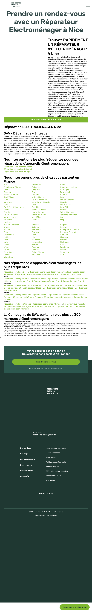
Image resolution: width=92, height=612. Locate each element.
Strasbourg (65, 252)
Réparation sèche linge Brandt (44, 279)
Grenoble (64, 235)
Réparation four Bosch (71, 274)
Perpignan (64, 247)
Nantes (35, 245)
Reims (6, 250)
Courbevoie (9, 235)
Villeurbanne (9, 257)
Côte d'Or (36, 190)
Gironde (35, 195)
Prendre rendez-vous (46, 362)
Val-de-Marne (10, 217)
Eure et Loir (65, 192)
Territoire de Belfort (68, 215)
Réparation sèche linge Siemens (46, 295)
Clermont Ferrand (68, 232)
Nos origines (25, 454)
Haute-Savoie (38, 212)
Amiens (35, 225)
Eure (34, 192)
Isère (62, 197)
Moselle (63, 202)
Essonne (7, 192)
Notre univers (51, 457)
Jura (6, 200)
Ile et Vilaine (9, 197)
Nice (62, 245)
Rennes (35, 250)
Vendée (35, 220)
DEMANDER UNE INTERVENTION (46, 120)
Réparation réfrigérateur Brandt (18, 281)
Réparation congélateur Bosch (47, 274)
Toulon (7, 254)
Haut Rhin (64, 207)
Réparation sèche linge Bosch (43, 272)
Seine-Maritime (67, 212)
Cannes (35, 232)
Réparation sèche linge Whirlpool (47, 304)
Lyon (6, 240)
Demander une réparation (74, 607)
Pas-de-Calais (66, 204)
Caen (6, 232)
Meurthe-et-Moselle (41, 202)
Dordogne (64, 190)
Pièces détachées (53, 453)
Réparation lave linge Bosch (16, 272)
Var (61, 217)
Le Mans (7, 237)
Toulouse (36, 254)
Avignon (35, 227)
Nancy (6, 245)
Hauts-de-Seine (39, 215)
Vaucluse (8, 220)
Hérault (63, 195)
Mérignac (64, 240)
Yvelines (7, 222)
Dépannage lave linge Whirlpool (18, 172)
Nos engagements (27, 459)
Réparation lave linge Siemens (17, 295)
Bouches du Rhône (12, 187)
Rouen (63, 250)
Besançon (64, 227)
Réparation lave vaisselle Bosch (71, 272)
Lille (33, 237)
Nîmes (6, 247)
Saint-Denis (9, 252)
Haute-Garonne (11, 195)
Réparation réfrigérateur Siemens (28, 297)
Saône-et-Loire (39, 210)
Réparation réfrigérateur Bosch (18, 274)
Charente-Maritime (68, 187)
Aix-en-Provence (11, 225)
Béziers (7, 229)
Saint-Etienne (38, 252)
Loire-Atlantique (39, 200)
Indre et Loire (38, 197)
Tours (62, 254)
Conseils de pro (26, 471)
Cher (6, 190)
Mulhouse (64, 242)
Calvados (36, 187)
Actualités (24, 476)
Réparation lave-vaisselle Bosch (18, 166)
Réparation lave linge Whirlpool (18, 304)
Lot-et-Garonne (67, 200)
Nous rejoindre (26, 465)
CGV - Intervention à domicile (57, 471)
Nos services (25, 448)
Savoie (7, 212)
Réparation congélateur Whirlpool (60, 306)
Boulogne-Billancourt (70, 229)
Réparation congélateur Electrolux (62, 288)
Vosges (63, 220)
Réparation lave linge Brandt (16, 279)
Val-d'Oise (36, 217)
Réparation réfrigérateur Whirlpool (28, 306)
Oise (34, 204)
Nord (6, 204)
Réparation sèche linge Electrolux (48, 285)
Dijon (34, 235)
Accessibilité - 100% (53, 476)
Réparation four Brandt (73, 281)
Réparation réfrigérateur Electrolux (30, 288)
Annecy (7, 227)
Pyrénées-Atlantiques (13, 207)
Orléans (35, 247)
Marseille (36, 240)
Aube (62, 185)
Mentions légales (52, 467)
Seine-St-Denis (11, 215)
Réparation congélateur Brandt (48, 281)
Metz (6, 242)
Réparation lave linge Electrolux (18, 285)
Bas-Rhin (36, 207)
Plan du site (50, 480)
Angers (63, 225)
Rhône (6, 210)
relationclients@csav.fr (44, 435)
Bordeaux (36, 229)
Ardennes (36, 185)
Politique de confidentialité (56, 462)
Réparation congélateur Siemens (58, 297)
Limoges (64, 237)
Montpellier (37, 242)
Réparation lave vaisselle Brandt (18, 169)
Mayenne (8, 202)
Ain (5, 185)
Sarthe (63, 210)
